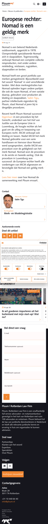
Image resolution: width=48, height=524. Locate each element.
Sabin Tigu (33, 97)
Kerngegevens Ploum (6, 509)
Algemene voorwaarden (7, 511)
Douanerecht (32, 291)
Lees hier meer (9, 177)
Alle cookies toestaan (39, 279)
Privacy (3, 513)
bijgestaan (7, 116)
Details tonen (40, 273)
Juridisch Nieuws (7, 38)
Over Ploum (7, 453)
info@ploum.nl (8, 501)
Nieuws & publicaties (15, 11)
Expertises (6, 447)
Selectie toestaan (24, 279)
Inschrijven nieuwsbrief (13, 474)
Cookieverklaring (5, 517)
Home (4, 11)
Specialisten (7, 450)
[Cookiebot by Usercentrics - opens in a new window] (40, 243)
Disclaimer (4, 515)
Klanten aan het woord (12, 444)
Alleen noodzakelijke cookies (9, 279)
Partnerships (7, 442)
